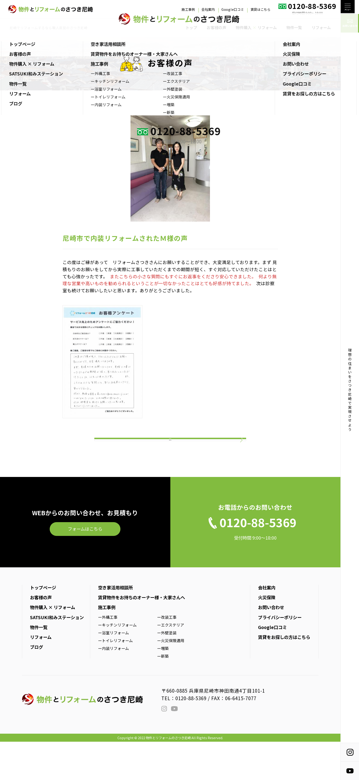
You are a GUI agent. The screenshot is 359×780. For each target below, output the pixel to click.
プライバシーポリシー (280, 655)
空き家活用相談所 (115, 626)
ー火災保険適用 (170, 679)
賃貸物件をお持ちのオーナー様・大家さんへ (141, 635)
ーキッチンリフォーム (117, 663)
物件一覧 (294, 27)
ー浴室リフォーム (113, 671)
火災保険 (266, 635)
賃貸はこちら (260, 9)
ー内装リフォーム (113, 686)
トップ (191, 27)
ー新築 (163, 694)
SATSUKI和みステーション (57, 655)
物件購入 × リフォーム (52, 646)
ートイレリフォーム (115, 679)
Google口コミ (232, 9)
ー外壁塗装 (167, 671)
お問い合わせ (271, 646)
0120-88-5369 (191, 736)
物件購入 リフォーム (256, 27)
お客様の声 (216, 27)
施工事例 (188, 9)
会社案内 (208, 9)
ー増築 (163, 686)
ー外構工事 (107, 655)
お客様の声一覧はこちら (170, 470)
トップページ (43, 626)
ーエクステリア (170, 663)
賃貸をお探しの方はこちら (284, 675)
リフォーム (321, 27)
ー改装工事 (167, 655)
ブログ (36, 685)
